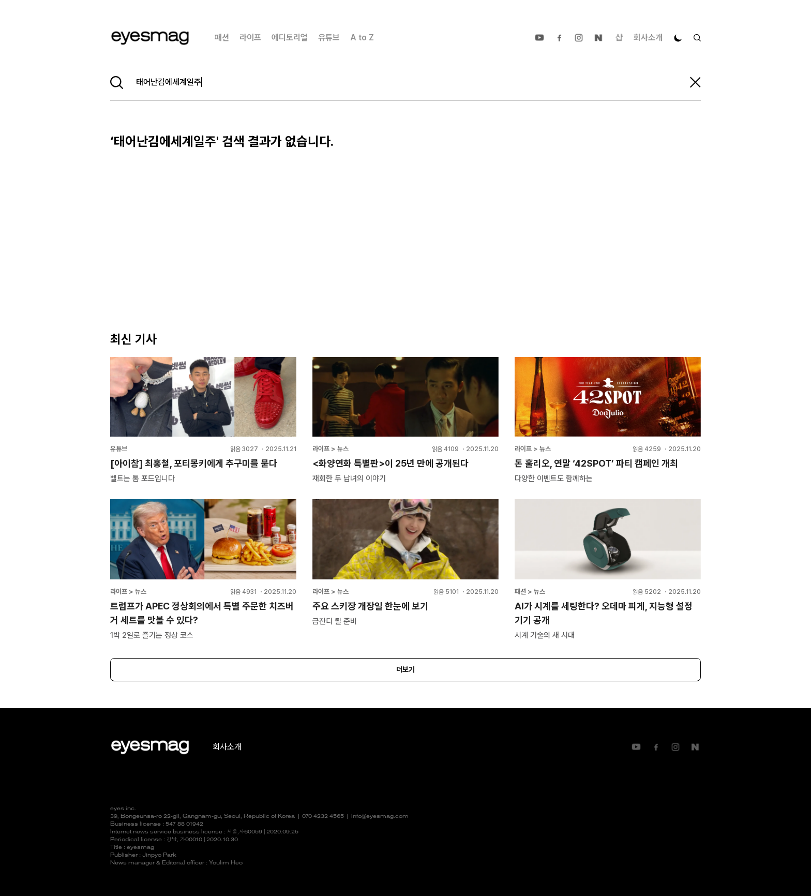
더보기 (405, 669)
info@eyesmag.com (380, 816)
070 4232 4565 (323, 816)
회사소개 (648, 37)
